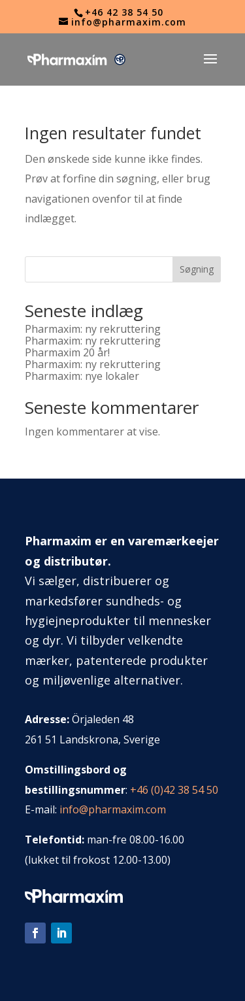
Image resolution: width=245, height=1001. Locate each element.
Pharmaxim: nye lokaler (82, 376)
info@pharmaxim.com (112, 809)
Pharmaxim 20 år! (67, 352)
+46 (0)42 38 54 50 (174, 790)
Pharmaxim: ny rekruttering (93, 329)
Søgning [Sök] (197, 269)
